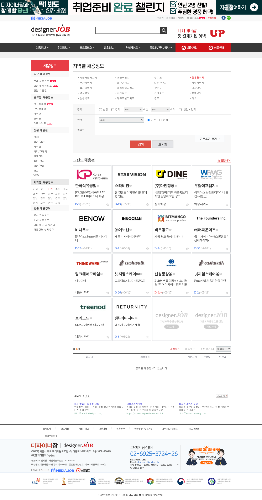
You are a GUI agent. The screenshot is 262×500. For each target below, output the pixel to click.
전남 (50, 198)
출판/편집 (38, 161)
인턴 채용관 (40, 90)
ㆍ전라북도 (158, 93)
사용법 (181, 18)
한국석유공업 (85, 186)
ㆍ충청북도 (83, 98)
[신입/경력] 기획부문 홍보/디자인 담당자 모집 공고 (171, 194)
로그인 (160, 18)
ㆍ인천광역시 (196, 77)
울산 (50, 193)
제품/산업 (38, 165)
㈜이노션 (122, 230)
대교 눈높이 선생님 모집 (86, 403)
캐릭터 (37, 146)
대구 (65, 189)
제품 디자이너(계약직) (128, 236)
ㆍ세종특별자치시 (87, 77)
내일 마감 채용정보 (44, 224)
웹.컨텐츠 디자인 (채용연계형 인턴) (131, 194)
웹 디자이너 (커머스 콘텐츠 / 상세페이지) (210, 238)
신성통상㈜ (163, 274)
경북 (42, 198)
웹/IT (36, 137)
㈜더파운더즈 (204, 230)
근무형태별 (39, 109)
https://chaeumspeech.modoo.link (144, 413)
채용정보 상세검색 (43, 229)
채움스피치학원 (134, 403)
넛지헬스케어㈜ (127, 274)
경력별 (37, 118)
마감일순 (190, 349)
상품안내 (213, 18)
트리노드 (82, 318)
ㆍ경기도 (157, 77)
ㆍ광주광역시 (196, 82)
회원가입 (170, 18)
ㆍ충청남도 (195, 93)
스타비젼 (122, 186)
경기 (42, 189)
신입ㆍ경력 (189, 109)
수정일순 (175, 349)
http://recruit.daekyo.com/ (88, 413)
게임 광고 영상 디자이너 (168, 236)
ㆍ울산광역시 (84, 88)
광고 (35, 170)
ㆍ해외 (193, 98)
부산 (57, 189)
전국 (50, 202)
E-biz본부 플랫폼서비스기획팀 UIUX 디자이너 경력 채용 (170, 282)
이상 (153, 119)
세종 (57, 193)
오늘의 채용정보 (45, 85)
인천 (50, 189)
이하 (165, 119)
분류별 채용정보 (43, 97)
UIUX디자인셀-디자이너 (89, 324)
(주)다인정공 (164, 186)
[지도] (51, 455)
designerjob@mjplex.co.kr (148, 462)
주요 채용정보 (42, 74)
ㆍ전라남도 (121, 93)
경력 (117, 109)
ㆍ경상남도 (195, 88)
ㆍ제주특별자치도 (125, 98)
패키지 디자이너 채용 (127, 324)
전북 (57, 198)
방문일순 (205, 349)
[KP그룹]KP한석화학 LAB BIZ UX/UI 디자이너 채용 (90, 194)
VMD (36, 175)
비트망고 (161, 230)
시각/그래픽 (40, 151)
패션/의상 (38, 141)
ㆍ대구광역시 (122, 82)
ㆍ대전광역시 (159, 82)
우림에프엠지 (204, 186)
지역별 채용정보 (43, 182)
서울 (35, 189)
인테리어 (38, 156)
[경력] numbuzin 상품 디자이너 (91, 238)
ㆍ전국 (155, 98)
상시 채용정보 (41, 215)
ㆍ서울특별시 (122, 77)
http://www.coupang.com (192, 413)
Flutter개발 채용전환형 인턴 (210, 280)
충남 (65, 198)
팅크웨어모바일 (87, 274)
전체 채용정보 (44, 80)
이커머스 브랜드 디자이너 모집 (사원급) (211, 194)
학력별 (37, 113)
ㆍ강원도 (157, 88)
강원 (65, 193)
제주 (42, 202)
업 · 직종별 (43, 104)
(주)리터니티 (125, 318)
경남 (35, 198)
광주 (42, 193)
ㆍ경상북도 (83, 93)
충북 (35, 202)
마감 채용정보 (41, 219)
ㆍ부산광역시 (84, 82)
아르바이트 (42, 123)
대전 (35, 193)
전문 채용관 (40, 130)
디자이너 (80, 280)
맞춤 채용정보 (42, 208)
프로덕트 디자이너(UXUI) (130, 280)
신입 (105, 109)
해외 (57, 202)
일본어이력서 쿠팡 (188, 403)
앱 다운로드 (196, 18)
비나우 (80, 230)
